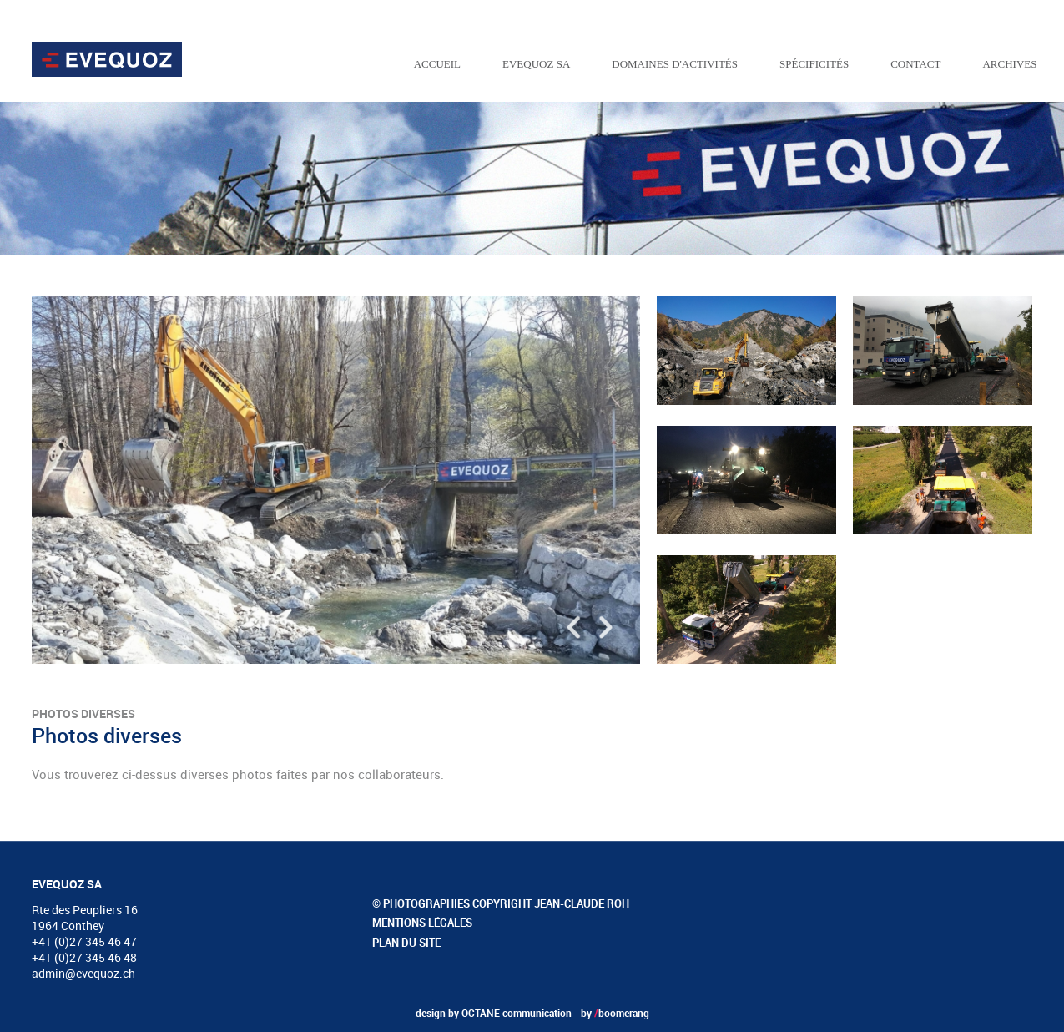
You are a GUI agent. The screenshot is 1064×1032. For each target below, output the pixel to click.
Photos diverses (83, 713)
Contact (915, 64)
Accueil (437, 64)
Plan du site (406, 942)
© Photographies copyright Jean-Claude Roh (500, 903)
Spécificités (814, 64)
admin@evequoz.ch (83, 973)
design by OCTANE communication (494, 1012)
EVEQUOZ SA (536, 64)
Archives (1009, 64)
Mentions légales (422, 922)
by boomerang (615, 1012)
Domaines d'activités (675, 64)
